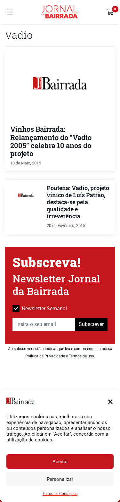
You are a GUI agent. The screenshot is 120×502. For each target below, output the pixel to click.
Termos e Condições (60, 493)
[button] (110, 401)
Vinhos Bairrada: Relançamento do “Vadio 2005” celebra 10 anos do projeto (51, 141)
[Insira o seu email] (43, 324)
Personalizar (60, 479)
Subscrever (91, 324)
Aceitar (60, 461)
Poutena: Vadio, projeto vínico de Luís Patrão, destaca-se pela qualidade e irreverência (78, 202)
